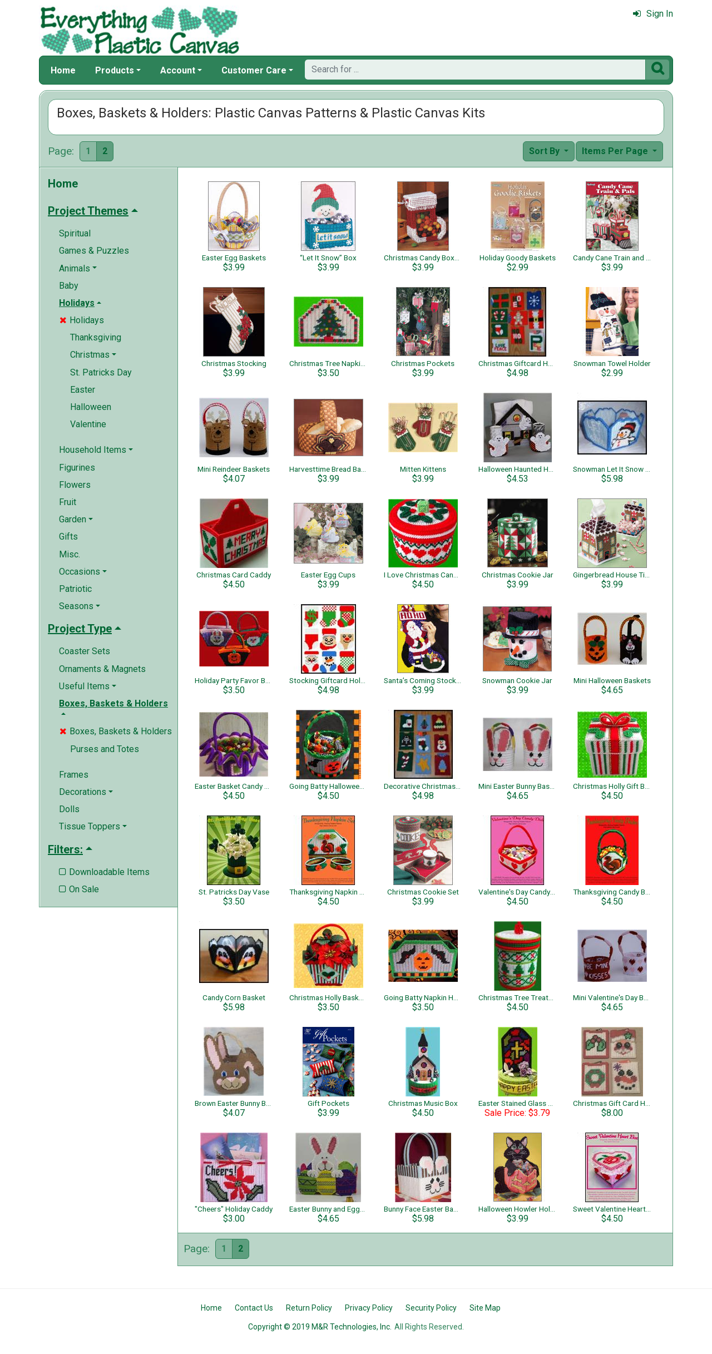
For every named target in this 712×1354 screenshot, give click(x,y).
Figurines (77, 467)
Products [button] (114, 70)
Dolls (69, 809)
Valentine (88, 424)
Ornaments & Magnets (102, 669)
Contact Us (254, 1307)
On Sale (79, 889)
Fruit (67, 502)
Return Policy (309, 1307)
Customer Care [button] (253, 70)
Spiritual (75, 233)
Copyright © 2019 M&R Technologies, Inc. (320, 1326)
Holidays (82, 320)
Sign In (653, 13)
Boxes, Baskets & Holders (116, 731)
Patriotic (75, 589)
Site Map (485, 1307)
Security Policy (431, 1307)
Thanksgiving (95, 337)
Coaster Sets (84, 651)
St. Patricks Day (101, 372)
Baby (68, 285)
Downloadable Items (104, 872)
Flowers (75, 485)
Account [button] (177, 70)
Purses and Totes (104, 749)
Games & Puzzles (94, 250)
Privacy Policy (369, 1307)
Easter (82, 389)
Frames (73, 774)
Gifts (68, 536)
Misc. (69, 554)
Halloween (90, 407)
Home (63, 70)
